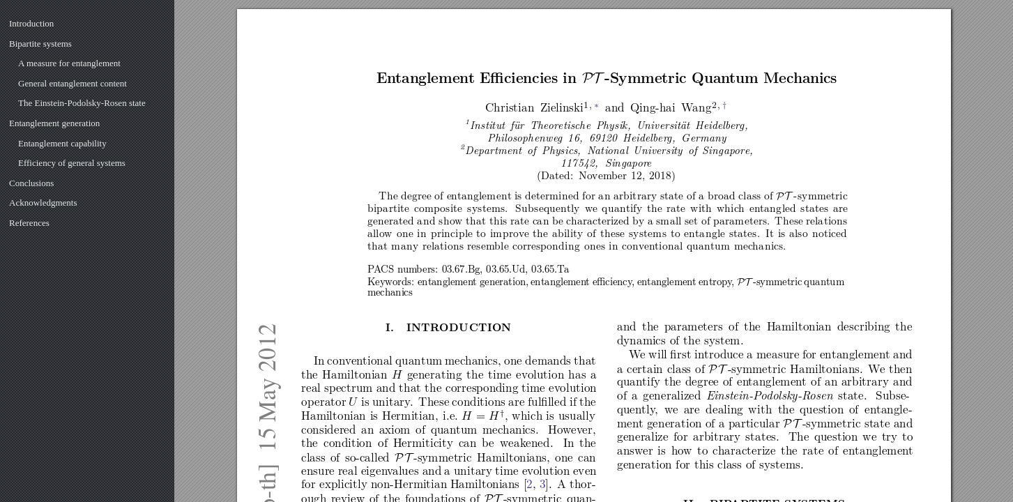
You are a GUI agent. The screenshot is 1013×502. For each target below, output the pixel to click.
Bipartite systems (40, 43)
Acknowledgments (43, 202)
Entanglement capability (62, 143)
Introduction (31, 23)
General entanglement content (72, 83)
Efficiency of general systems (71, 163)
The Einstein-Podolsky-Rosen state (82, 103)
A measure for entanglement (69, 63)
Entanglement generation (54, 123)
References (29, 223)
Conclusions (31, 183)
